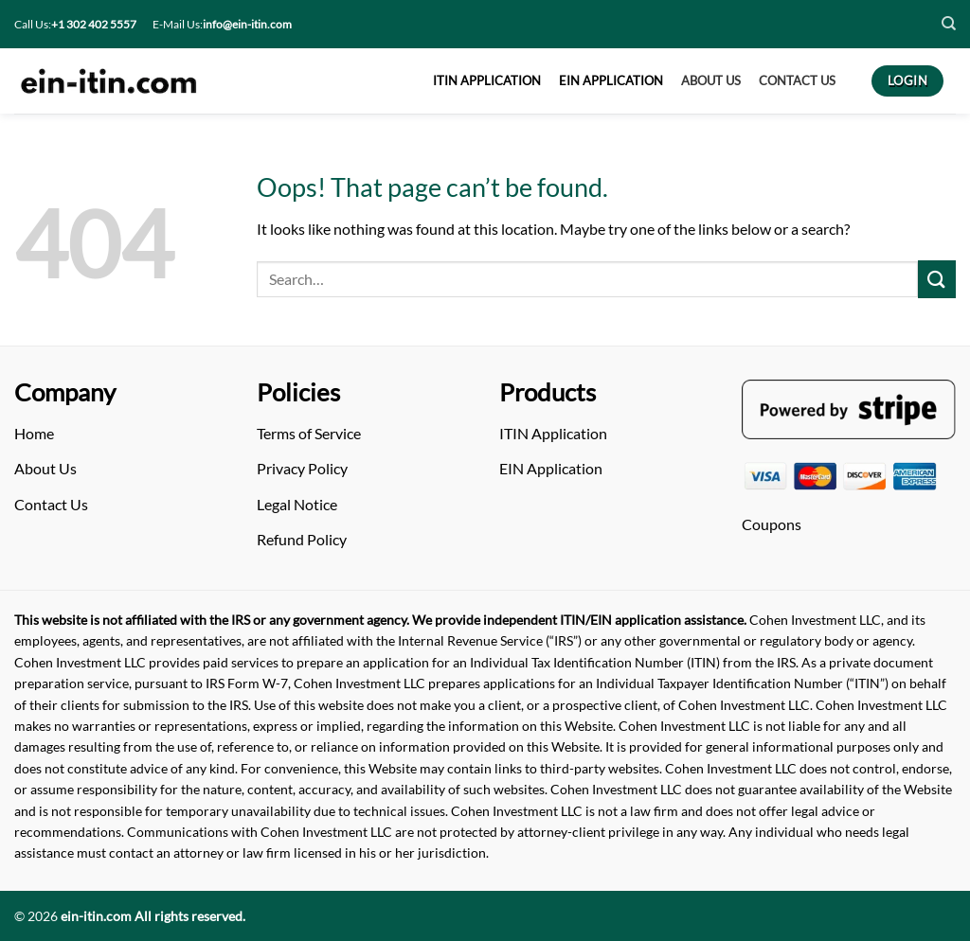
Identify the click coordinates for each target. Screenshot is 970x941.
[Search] (949, 23)
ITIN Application (553, 433)
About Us (45, 468)
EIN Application (550, 468)
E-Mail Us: (222, 24)
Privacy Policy (302, 468)
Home (34, 433)
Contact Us (51, 504)
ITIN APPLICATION (487, 80)
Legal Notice (297, 504)
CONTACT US (797, 80)
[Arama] (587, 279)
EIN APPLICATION (611, 80)
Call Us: (75, 24)
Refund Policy (302, 539)
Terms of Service (309, 433)
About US (711, 80)
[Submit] (937, 278)
